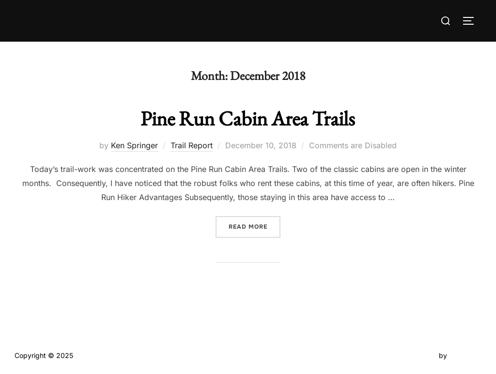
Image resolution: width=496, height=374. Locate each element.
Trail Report (191, 145)
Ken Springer (134, 145)
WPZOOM (465, 355)
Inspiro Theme (414, 355)
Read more (254, 226)
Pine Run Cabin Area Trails (247, 118)
